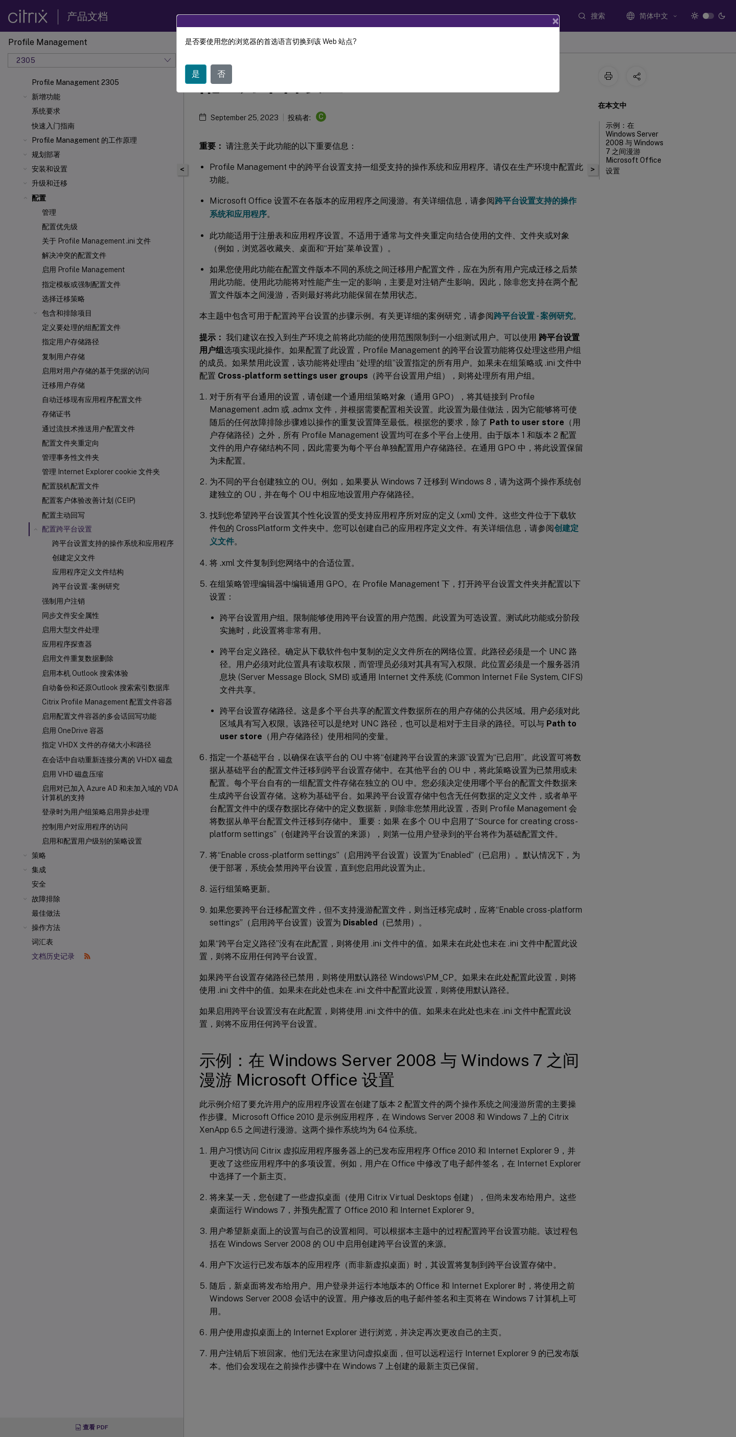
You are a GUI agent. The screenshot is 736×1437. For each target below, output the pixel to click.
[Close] (555, 21)
